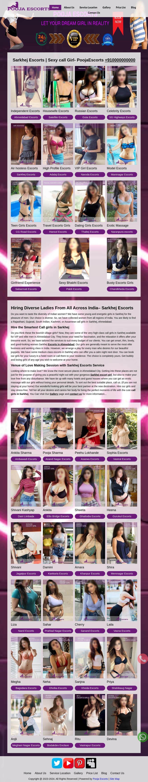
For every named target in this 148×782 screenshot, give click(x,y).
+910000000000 (120, 60)
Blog (133, 7)
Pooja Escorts (100, 778)
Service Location (88, 7)
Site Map (114, 778)
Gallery (107, 7)
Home (55, 7)
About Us (69, 7)
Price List (121, 7)
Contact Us (94, 12)
